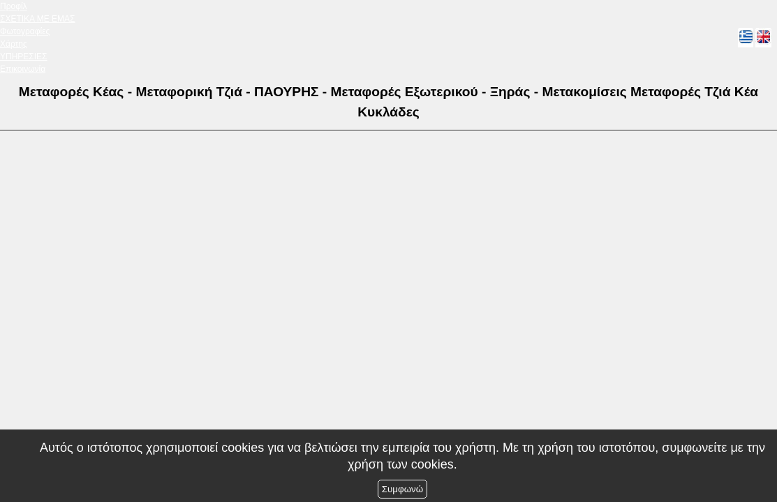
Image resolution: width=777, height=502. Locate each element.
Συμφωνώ (402, 489)
